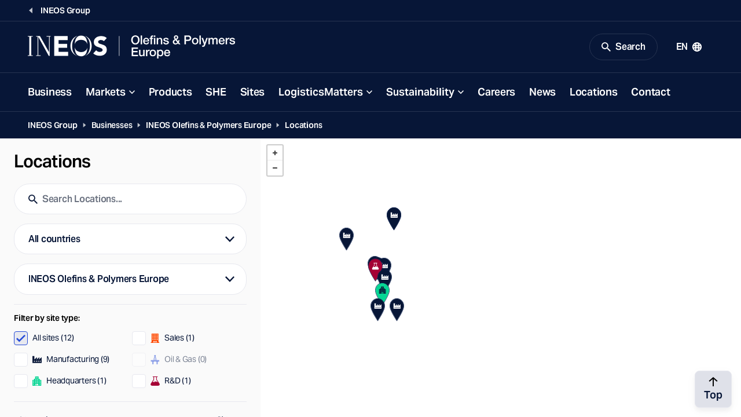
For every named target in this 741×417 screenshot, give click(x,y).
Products (170, 91)
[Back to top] (713, 389)
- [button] (275, 167)
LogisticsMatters (320, 91)
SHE (216, 91)
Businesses (112, 125)
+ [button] (275, 152)
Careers (496, 91)
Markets (106, 91)
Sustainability (420, 91)
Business (50, 91)
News (542, 91)
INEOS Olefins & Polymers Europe (208, 125)
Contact (650, 91)
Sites (252, 91)
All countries (54, 239)
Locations (593, 91)
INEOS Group (53, 125)
